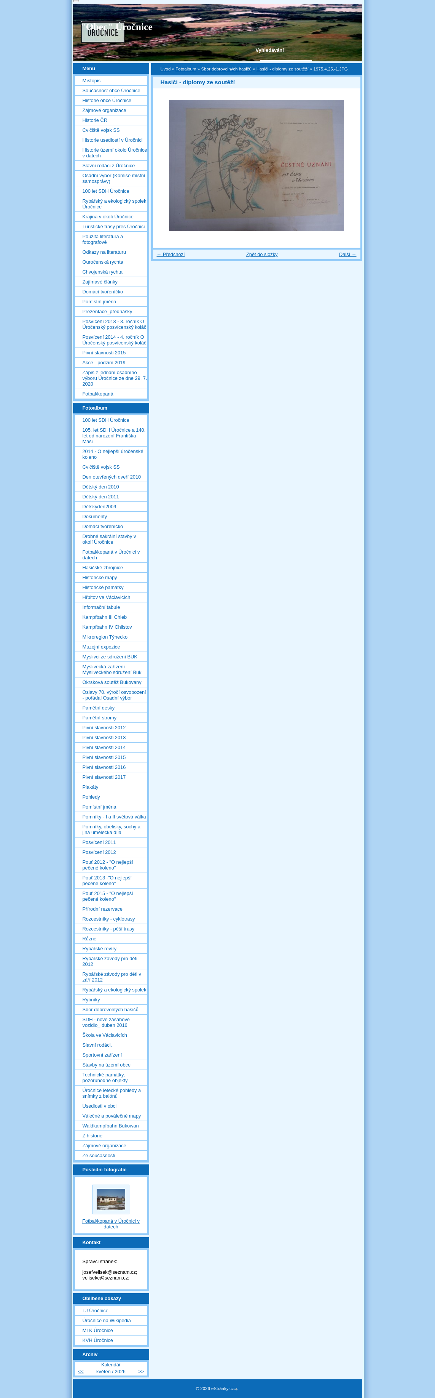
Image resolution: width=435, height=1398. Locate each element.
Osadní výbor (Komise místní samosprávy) (114, 178)
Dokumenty (95, 516)
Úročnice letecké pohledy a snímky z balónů (112, 1093)
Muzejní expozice (101, 647)
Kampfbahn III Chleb (105, 617)
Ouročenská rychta (103, 262)
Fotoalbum (185, 69)
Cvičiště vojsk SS (101, 130)
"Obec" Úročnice (117, 26)
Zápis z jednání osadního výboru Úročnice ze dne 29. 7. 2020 (115, 378)
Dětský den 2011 (101, 497)
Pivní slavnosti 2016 (104, 767)
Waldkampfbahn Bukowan (111, 1126)
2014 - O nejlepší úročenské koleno (113, 454)
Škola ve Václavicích (105, 1035)
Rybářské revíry (100, 948)
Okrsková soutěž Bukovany (112, 682)
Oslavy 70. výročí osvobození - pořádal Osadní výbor (114, 695)
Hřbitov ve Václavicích (107, 597)
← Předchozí (171, 254)
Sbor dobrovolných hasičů (226, 69)
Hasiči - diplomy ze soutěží (283, 69)
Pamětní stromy (100, 718)
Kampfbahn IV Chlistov (107, 627)
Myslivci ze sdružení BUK (110, 657)
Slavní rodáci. (97, 1045)
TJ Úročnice (95, 1310)
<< (81, 1371)
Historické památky (103, 587)
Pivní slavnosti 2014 (104, 747)
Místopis (92, 80)
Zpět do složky (262, 254)
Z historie (93, 1136)
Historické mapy (100, 577)
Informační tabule (101, 607)
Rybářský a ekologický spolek (115, 990)
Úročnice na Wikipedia (107, 1320)
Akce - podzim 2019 (104, 362)
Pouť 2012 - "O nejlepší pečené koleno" (108, 865)
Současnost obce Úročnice (111, 90)
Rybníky (91, 999)
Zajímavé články (100, 282)
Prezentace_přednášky (107, 311)
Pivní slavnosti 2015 (104, 353)
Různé (90, 939)
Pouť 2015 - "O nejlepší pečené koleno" (108, 896)
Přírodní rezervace (103, 909)
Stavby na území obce (107, 1065)
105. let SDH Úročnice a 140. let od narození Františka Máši (114, 435)
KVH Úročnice (98, 1340)
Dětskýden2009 (99, 506)
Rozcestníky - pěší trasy (109, 929)
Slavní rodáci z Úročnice (109, 165)
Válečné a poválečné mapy (112, 1116)
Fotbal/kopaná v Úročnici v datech (111, 554)
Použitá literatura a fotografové (103, 239)
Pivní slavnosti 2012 (104, 727)
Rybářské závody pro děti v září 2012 (112, 977)
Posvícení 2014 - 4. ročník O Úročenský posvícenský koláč (115, 340)
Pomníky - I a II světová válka (114, 817)
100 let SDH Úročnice (106, 191)
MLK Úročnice (98, 1330)
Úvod (166, 69)
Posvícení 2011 (99, 842)
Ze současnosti (99, 1155)
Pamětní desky (99, 708)
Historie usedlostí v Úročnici (113, 140)
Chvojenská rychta (103, 272)
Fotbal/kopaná (98, 394)
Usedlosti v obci (100, 1106)
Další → (348, 254)
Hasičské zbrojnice (103, 567)
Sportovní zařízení (102, 1055)
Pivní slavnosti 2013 (104, 737)
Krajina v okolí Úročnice (108, 216)
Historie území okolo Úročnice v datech (115, 153)
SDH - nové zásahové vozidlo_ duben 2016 (106, 1022)
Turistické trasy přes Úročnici (114, 226)
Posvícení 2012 (99, 852)
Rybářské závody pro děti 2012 (110, 961)
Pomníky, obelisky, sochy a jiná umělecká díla (111, 829)
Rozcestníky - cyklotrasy (109, 919)
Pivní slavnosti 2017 (104, 777)
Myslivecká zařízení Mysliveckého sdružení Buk (112, 669)
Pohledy (91, 797)
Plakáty (91, 787)
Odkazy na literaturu (104, 252)
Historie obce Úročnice (107, 100)
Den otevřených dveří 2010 (112, 477)
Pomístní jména (99, 301)
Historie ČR (95, 120)
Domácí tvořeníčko (103, 292)
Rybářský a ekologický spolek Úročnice (115, 204)
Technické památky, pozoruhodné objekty (105, 1077)
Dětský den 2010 (101, 487)
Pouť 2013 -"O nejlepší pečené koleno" (107, 880)
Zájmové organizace (104, 110)
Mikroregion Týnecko (105, 637)
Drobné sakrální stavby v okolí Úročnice (109, 539)
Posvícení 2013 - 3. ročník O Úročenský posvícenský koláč (115, 324)
